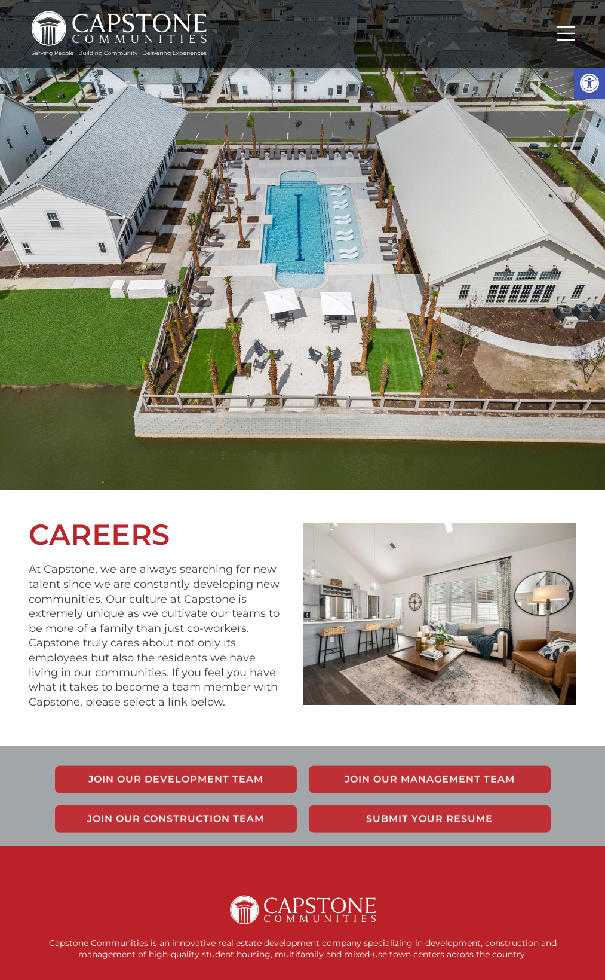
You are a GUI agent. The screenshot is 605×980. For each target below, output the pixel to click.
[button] (589, 83)
